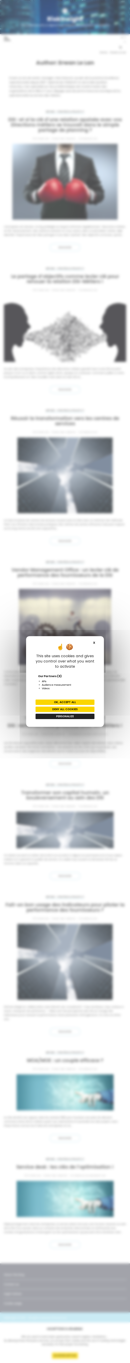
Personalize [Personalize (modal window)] (65, 716)
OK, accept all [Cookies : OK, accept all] (65, 702)
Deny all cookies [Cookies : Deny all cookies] (65, 709)
